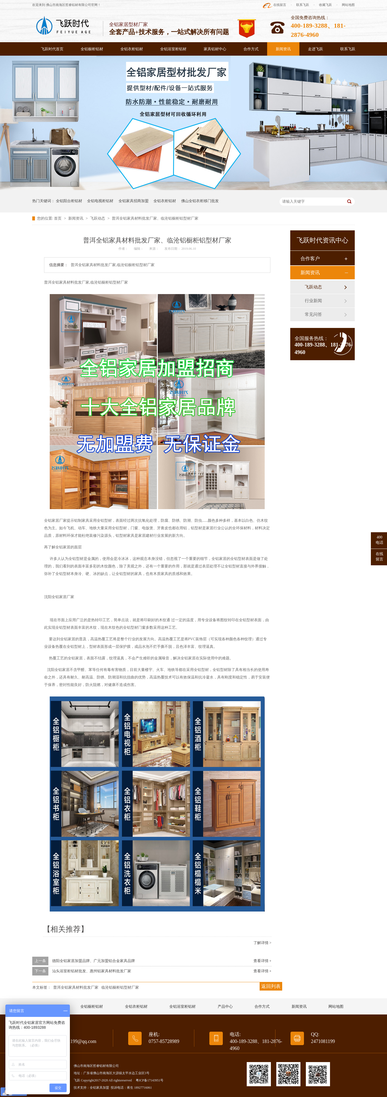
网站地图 (348, 5)
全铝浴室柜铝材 (173, 49)
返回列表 (271, 986)
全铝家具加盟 (99, 1087)
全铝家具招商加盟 (134, 201)
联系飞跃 (302, 5)
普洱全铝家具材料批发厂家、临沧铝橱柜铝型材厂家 (155, 218)
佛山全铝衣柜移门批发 (200, 201)
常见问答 (313, 314)
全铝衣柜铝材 (131, 49)
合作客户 (310, 258)
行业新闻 (313, 300)
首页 (58, 218)
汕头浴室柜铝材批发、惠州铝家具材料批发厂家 (91, 971)
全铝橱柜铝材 (92, 49)
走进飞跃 (315, 49)
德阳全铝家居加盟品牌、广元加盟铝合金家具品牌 (93, 961)
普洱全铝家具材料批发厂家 (75, 987)
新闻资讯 (283, 49)
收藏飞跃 (325, 5)
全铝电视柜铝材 (100, 201)
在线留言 (279, 5)
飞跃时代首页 (52, 49)
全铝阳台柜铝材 (69, 201)
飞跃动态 (98, 218)
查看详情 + (262, 961)
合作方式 (251, 49)
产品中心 (225, 1007)
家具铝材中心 (215, 49)
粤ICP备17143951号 (149, 1080)
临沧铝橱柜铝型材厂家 (120, 987)
